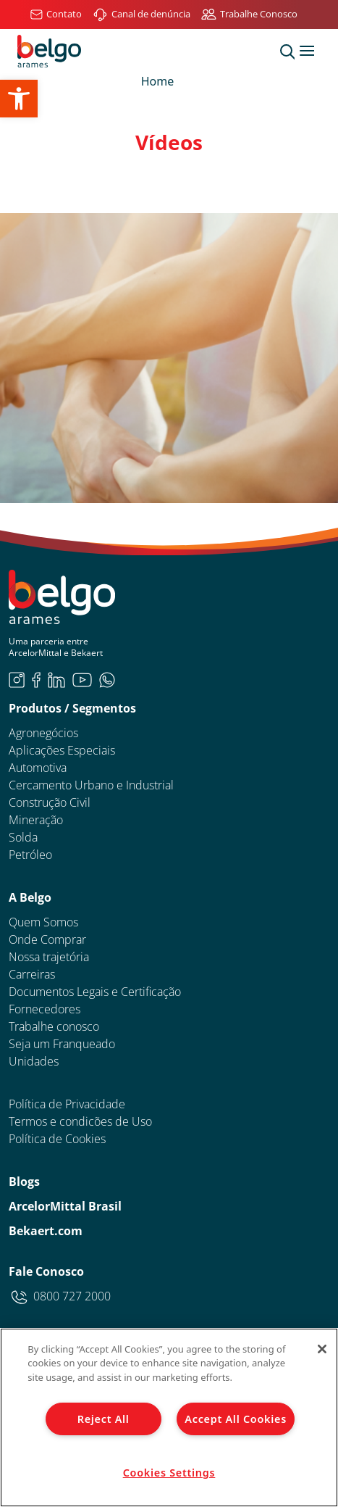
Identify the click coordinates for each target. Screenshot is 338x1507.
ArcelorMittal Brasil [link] (65, 1206)
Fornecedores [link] (44, 1009)
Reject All (103, 1419)
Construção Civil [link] (49, 802)
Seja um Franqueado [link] (62, 1044)
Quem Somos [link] (43, 922)
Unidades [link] (34, 1061)
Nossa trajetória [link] (49, 957)
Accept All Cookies (236, 1419)
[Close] (322, 1349)
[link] (19, 98)
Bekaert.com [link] (46, 1231)
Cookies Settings (169, 1472)
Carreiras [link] (32, 974)
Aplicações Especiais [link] (62, 750)
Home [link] (157, 81)
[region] (169, 1417)
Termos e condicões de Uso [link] (80, 1121)
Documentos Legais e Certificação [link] (95, 992)
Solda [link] (23, 837)
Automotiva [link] (38, 768)
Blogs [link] (24, 1182)
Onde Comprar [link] (47, 939)
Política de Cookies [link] (57, 1139)
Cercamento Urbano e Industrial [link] (91, 785)
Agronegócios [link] (43, 733)
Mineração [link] (36, 820)
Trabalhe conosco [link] (54, 1026)
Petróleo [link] (30, 855)
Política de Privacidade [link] (67, 1104)
